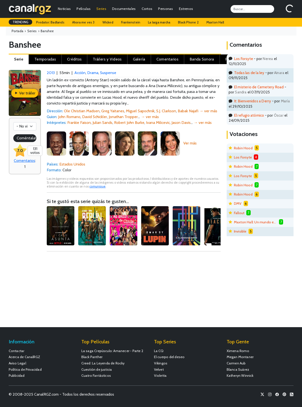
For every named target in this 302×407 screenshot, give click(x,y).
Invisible (240, 231)
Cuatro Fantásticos (96, 375)
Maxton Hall (215, 22)
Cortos (147, 9)
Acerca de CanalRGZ (24, 357)
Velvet (159, 369)
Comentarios (24, 160)
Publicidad (17, 375)
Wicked (107, 22)
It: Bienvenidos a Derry (252, 101)
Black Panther (92, 357)
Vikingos (161, 363)
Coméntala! (26, 138)
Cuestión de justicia (96, 369)
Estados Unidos (72, 164)
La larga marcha (159, 22)
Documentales (124, 9)
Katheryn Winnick (240, 375)
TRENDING (21, 22)
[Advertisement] (134, 291)
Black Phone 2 (188, 22)
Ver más (190, 143)
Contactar (16, 351)
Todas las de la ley (249, 72)
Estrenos (186, 9)
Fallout (239, 213)
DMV (238, 203)
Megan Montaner (240, 357)
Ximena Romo (238, 351)
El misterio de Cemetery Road (259, 87)
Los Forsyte (243, 58)
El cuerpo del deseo (169, 357)
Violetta (160, 375)
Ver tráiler (24, 93)
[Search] (252, 9)
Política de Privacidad (25, 369)
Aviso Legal (17, 363)
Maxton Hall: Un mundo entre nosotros (255, 222)
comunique (97, 186)
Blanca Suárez (238, 369)
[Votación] (25, 126)
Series (101, 9)
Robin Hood (243, 148)
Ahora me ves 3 (83, 22)
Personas (165, 9)
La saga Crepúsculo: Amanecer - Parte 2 (112, 351)
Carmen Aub (236, 363)
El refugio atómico (249, 115)
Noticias (64, 9)
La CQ (159, 351)
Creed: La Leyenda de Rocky (103, 363)
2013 (51, 72)
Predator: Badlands (50, 22)
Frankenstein (130, 22)
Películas (84, 9)
